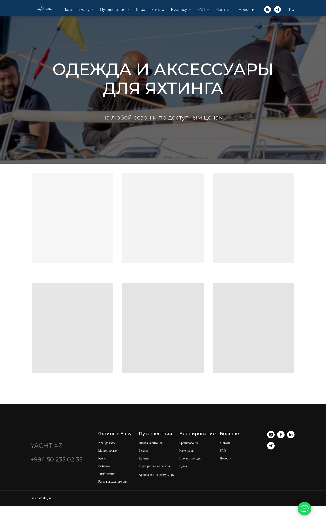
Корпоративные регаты (154, 466)
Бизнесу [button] (179, 9)
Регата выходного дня (112, 481)
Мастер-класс (107, 450)
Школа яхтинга (150, 9)
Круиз (102, 458)
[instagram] (267, 9)
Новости (247, 9)
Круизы (144, 458)
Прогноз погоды (190, 458)
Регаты (143, 450)
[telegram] (277, 9)
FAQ (223, 450)
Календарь (186, 450)
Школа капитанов (151, 443)
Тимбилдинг (106, 474)
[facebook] (281, 437)
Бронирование (189, 443)
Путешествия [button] (113, 9)
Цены (183, 466)
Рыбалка (104, 466)
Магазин (224, 9)
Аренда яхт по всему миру (156, 474)
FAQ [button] (201, 9)
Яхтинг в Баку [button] (77, 9)
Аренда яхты (106, 443)
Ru (291, 9)
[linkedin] (291, 437)
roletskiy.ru (43, 498)
